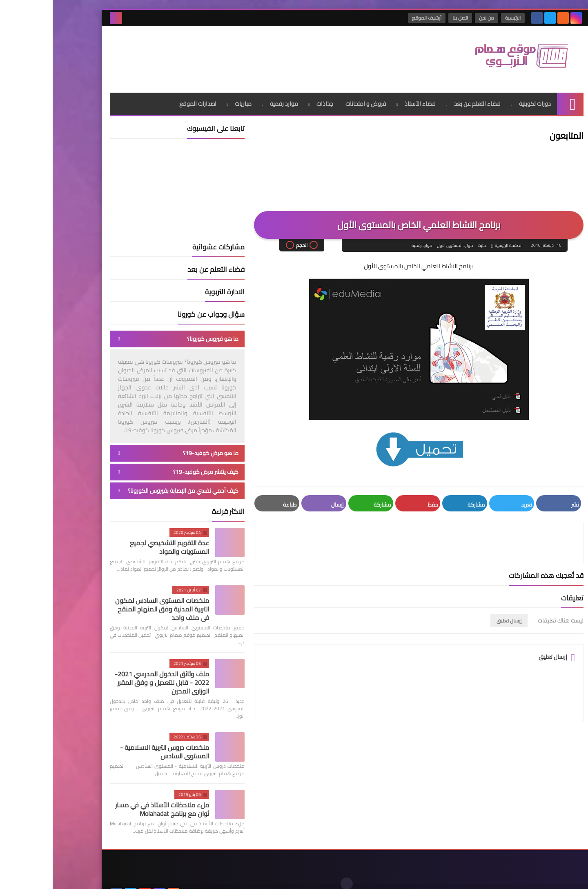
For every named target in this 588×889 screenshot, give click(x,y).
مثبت (429, 238)
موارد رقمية (231, 96)
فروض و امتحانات (313, 96)
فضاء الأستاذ (367, 96)
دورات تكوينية (482, 96)
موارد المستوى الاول (402, 238)
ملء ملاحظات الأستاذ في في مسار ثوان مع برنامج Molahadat (109, 801)
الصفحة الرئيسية (456, 238)
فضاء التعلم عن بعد (424, 96)
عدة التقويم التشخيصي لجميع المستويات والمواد (116, 539)
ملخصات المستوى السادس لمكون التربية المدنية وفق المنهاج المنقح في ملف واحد (109, 601)
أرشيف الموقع (374, 17)
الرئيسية (460, 17)
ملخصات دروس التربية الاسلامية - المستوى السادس (111, 743)
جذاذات (272, 96)
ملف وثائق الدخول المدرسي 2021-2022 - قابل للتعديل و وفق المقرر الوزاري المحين (109, 674)
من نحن (434, 17)
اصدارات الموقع (145, 96)
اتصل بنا (408, 17)
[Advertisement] (205, 52)
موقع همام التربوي (442, 876)
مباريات (190, 96)
